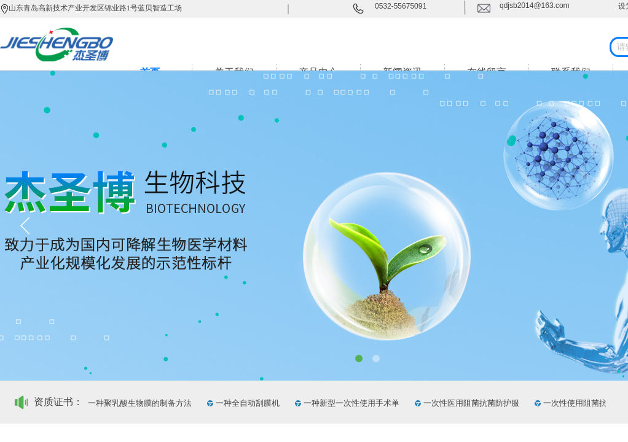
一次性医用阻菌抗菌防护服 (472, 403)
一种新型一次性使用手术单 (353, 403)
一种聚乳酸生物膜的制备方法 (141, 403)
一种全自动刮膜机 (249, 403)
